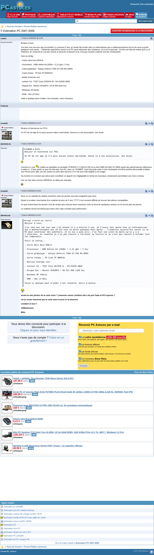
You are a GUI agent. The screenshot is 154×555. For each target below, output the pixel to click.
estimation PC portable (14, 536)
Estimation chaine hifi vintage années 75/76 (23, 514)
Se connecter (147, 4)
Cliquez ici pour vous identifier (38, 330)
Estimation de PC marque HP (16, 539)
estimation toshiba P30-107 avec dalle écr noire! (25, 517)
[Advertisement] (77, 479)
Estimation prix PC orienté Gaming (19, 510)
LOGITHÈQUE (46, 15)
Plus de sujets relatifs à (77, 543)
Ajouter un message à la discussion (132, 31)
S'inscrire (134, 4)
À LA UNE (13, 15)
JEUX (130, 15)
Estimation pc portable (13, 507)
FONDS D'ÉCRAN (113, 15)
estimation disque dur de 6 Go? (17, 532)
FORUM (141, 15)
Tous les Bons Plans (143, 372)
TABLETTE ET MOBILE (70, 15)
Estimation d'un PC (12, 528)
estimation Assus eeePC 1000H (17, 521)
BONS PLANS (93, 15)
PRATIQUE (29, 15)
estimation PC (10, 525)
